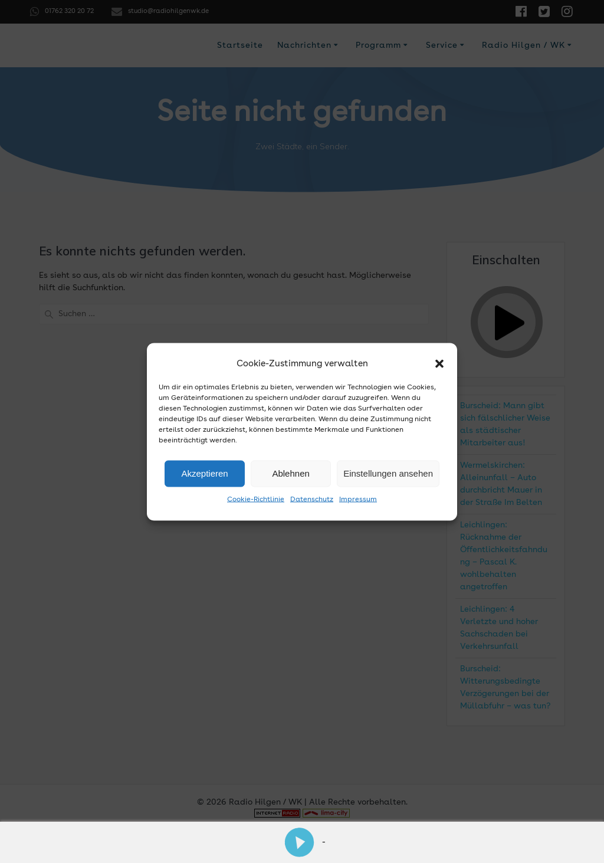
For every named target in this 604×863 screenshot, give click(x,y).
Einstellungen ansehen (388, 473)
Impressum (358, 499)
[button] (439, 364)
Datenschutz (311, 499)
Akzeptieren (204, 473)
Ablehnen (290, 473)
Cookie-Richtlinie (255, 499)
